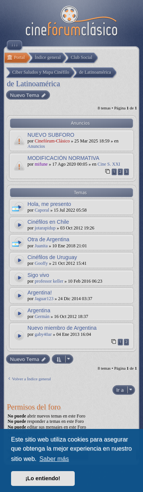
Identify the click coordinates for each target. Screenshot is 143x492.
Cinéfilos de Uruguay (52, 257)
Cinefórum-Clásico (52, 141)
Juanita (41, 245)
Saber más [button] (54, 459)
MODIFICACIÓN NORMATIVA (63, 158)
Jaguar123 (44, 298)
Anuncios (36, 146)
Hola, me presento (49, 204)
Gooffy (41, 263)
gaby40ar (43, 334)
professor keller (49, 281)
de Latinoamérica (33, 83)
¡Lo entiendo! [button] (43, 478)
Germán (42, 316)
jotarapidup (45, 228)
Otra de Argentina (48, 239)
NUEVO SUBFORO (50, 135)
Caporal (42, 210)
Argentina (38, 310)
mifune (41, 164)
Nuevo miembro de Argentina (61, 328)
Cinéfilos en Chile (48, 222)
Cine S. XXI (109, 164)
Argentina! (39, 293)
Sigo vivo (38, 275)
